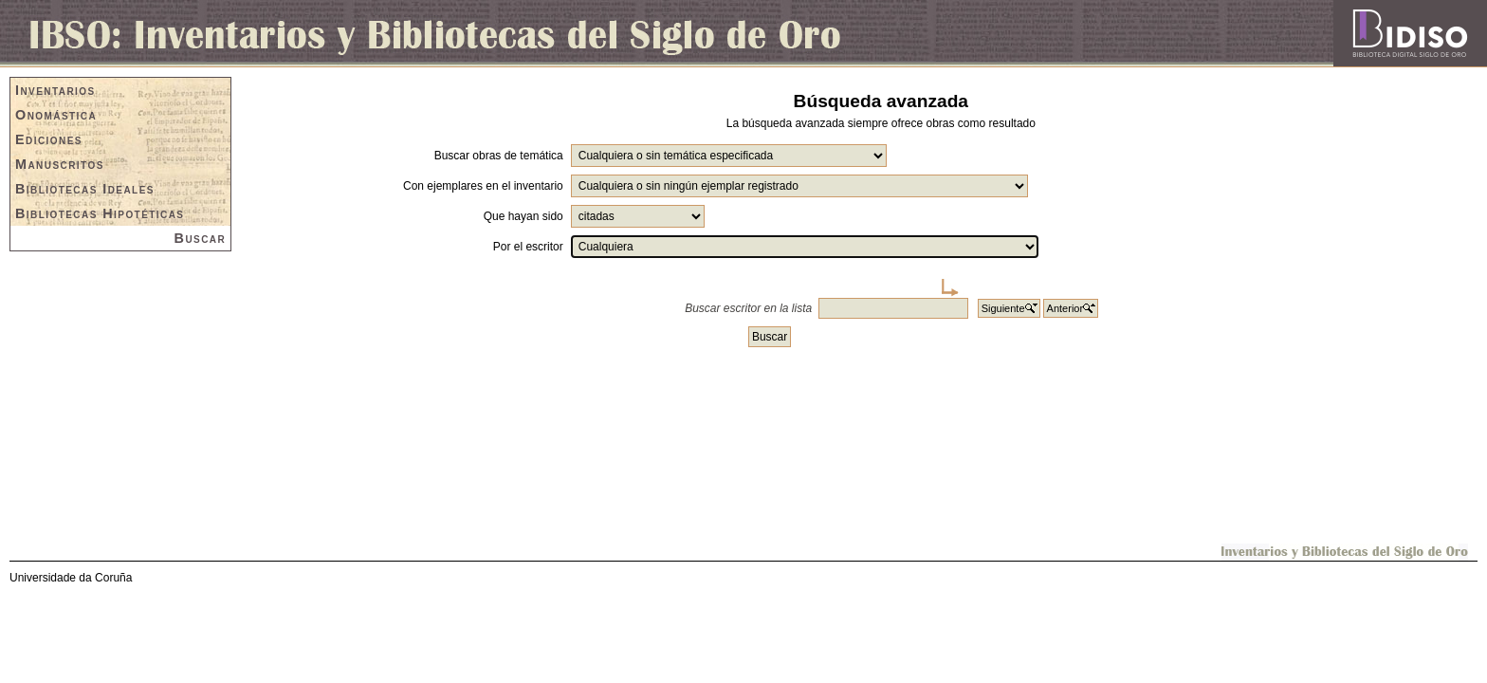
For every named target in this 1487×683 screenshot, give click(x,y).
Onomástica (56, 114)
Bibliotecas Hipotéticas (99, 213)
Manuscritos (59, 164)
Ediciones (49, 139)
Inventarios (55, 90)
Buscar (200, 238)
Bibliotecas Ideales (85, 188)
